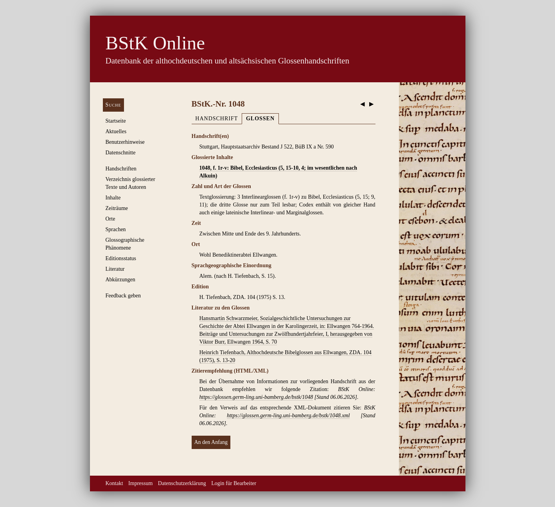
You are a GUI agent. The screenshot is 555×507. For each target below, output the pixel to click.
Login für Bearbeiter (233, 483)
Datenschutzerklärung (182, 483)
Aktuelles (116, 131)
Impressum (140, 483)
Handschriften (121, 169)
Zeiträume (117, 208)
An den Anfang (211, 442)
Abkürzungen (120, 279)
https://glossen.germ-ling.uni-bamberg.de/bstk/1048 (256, 397)
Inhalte (113, 198)
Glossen (260, 118)
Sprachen (116, 229)
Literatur (115, 269)
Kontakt (114, 483)
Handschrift (216, 118)
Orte (110, 219)
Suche (113, 105)
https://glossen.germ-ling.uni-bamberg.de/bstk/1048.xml (288, 415)
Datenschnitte (121, 153)
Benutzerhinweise (125, 142)
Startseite (116, 121)
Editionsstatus (121, 258)
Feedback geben (123, 296)
